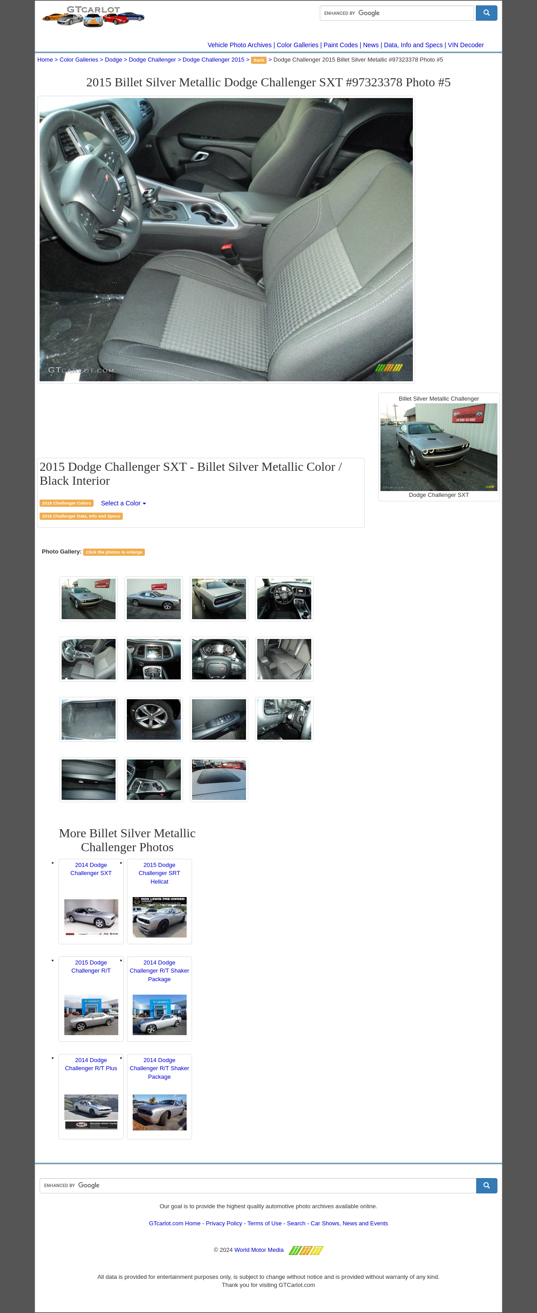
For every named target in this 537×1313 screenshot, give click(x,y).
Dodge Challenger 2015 (213, 59)
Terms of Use (264, 1223)
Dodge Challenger (152, 59)
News (371, 45)
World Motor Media (259, 1249)
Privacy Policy (224, 1223)
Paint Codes (341, 45)
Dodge (113, 59)
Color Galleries (298, 45)
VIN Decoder (466, 45)
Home (45, 59)
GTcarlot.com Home (175, 1223)
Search (296, 1223)
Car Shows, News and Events (349, 1223)
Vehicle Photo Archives (240, 45)
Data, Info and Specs (413, 45)
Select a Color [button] (123, 503)
